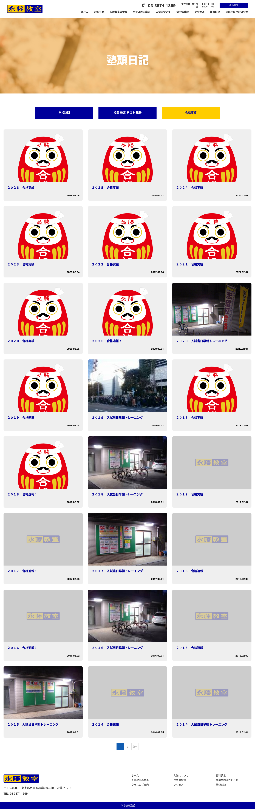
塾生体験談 (182, 11)
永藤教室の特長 (118, 11)
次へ (134, 746)
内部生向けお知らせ (237, 11)
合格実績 (191, 112)
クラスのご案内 (141, 11)
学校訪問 (64, 112)
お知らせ (99, 11)
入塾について (163, 11)
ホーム (85, 11)
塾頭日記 (215, 11)
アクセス (199, 11)
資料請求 (233, 5)
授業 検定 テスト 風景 (128, 112)
